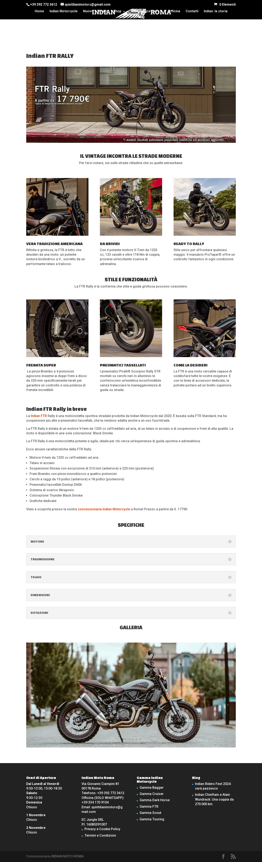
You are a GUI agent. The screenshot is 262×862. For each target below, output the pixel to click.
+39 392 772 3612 (43, 4)
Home (39, 11)
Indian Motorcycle (64, 11)
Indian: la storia (215, 11)
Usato (103, 11)
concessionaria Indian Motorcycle (104, 509)
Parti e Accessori (145, 11)
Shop (117, 11)
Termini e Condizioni (100, 835)
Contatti (192, 11)
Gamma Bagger (152, 788)
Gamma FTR (149, 806)
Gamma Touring (152, 819)
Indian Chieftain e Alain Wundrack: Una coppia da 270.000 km (214, 799)
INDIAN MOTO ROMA (67, 856)
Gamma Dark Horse (155, 800)
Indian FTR (39, 416)
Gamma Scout (150, 813)
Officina (174, 11)
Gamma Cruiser (152, 794)
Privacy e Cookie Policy (102, 829)
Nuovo (88, 11)
